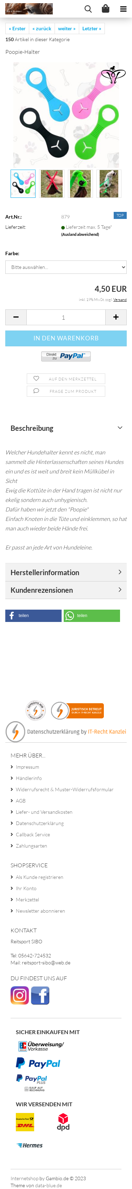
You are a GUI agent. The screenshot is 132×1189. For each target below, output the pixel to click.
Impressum (27, 767)
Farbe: (12, 253)
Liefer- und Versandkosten (44, 812)
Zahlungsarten (31, 846)
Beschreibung (32, 428)
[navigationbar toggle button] (123, 9)
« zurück (41, 28)
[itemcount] (66, 317)
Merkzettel (27, 899)
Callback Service (33, 834)
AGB (21, 801)
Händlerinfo (29, 778)
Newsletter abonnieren (40, 911)
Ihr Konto (26, 888)
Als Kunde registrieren (39, 877)
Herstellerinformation (45, 572)
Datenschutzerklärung (40, 823)
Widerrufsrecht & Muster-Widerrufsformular (65, 789)
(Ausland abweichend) (80, 234)
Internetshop (24, 1178)
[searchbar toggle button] (88, 9)
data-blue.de (48, 1185)
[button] (33, 616)
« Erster (17, 28)
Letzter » (91, 28)
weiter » (67, 28)
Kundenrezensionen (42, 590)
